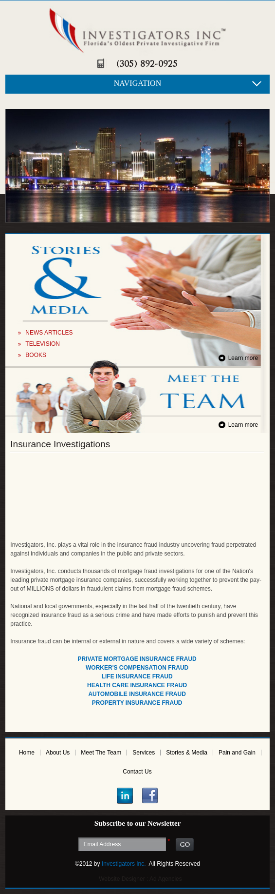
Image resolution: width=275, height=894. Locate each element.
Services (143, 752)
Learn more (243, 358)
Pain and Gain (237, 752)
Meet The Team (101, 752)
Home (27, 752)
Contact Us (137, 771)
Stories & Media (186, 752)
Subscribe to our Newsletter (137, 823)
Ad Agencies (165, 878)
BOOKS (35, 355)
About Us (58, 752)
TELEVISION (42, 343)
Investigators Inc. (124, 863)
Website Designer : (123, 878)
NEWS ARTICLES (49, 332)
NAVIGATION (137, 83)
